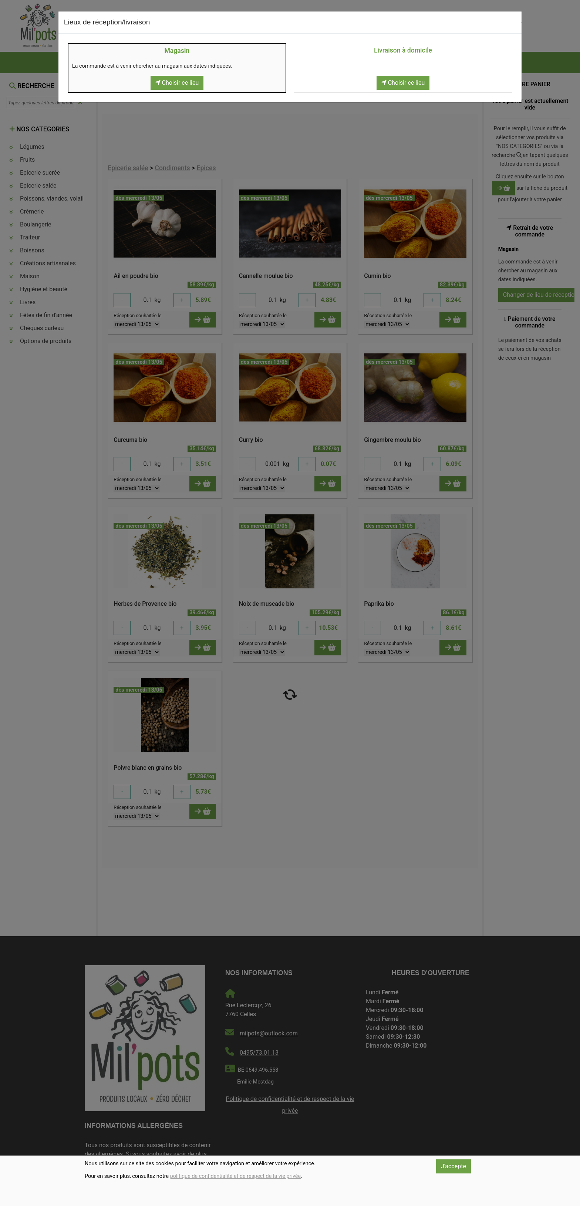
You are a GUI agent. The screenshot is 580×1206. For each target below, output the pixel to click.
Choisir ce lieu (177, 82)
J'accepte (453, 1166)
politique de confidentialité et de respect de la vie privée (235, 1176)
